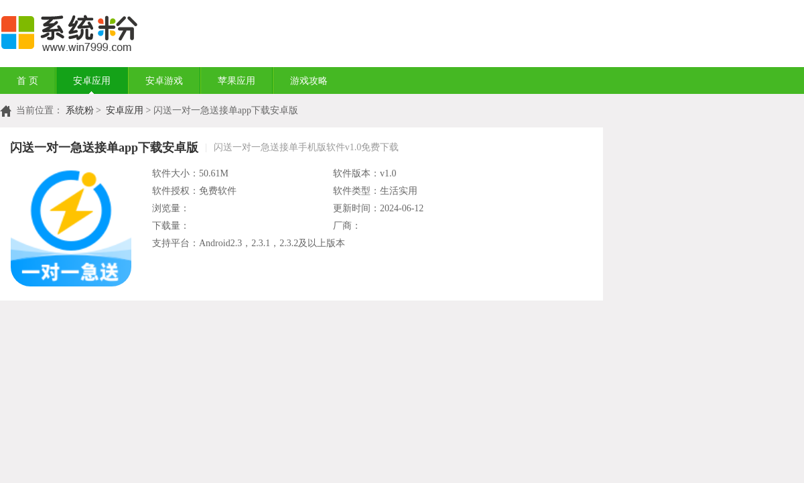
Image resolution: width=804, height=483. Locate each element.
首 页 (27, 81)
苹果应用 (236, 81)
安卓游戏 (164, 81)
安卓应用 (92, 81)
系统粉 (80, 110)
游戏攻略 (309, 81)
